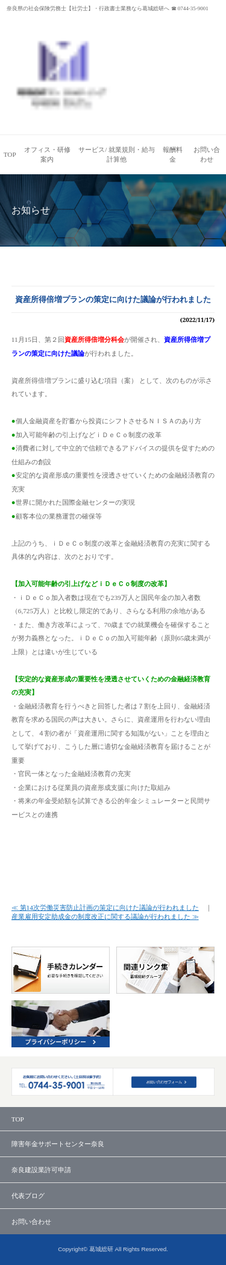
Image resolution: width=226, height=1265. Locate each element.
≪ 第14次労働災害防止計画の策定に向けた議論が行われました (105, 907)
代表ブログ (28, 1195)
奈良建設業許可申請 (41, 1169)
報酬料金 (173, 154)
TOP (10, 154)
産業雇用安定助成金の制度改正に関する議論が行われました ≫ (105, 916)
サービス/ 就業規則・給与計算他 (116, 154)
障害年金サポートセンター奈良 (57, 1143)
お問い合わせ (206, 154)
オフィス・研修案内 (47, 154)
